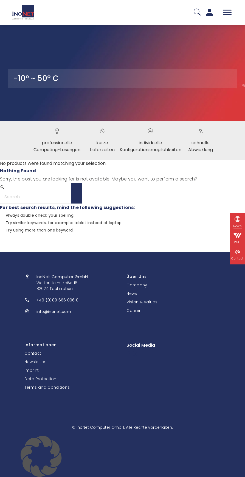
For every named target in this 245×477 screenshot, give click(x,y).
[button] (122, 456)
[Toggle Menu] (227, 12)
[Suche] (197, 12)
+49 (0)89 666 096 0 (57, 300)
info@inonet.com (53, 311)
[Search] (41, 197)
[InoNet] (23, 12)
